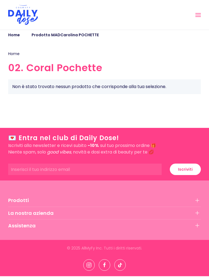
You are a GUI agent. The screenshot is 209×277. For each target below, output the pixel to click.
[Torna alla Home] (23, 15)
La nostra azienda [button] (31, 213)
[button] (198, 15)
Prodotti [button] (18, 200)
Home (14, 53)
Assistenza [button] (22, 225)
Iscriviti (185, 169)
